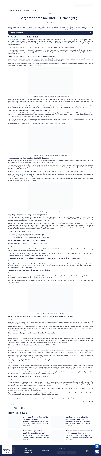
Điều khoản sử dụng (27, 452)
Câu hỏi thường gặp (44, 450)
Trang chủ (11, 10)
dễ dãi (23, 174)
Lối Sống (26, 10)
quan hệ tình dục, (18, 404)
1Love (25, 393)
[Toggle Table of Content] (89, 33)
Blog (19, 10)
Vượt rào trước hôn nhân (15, 39)
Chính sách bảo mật (27, 450)
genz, (12, 404)
